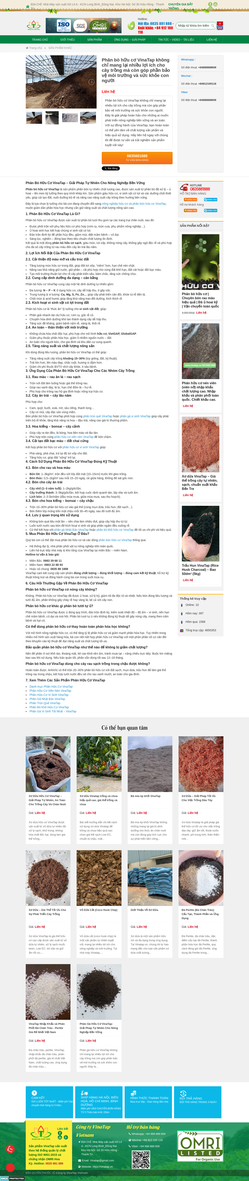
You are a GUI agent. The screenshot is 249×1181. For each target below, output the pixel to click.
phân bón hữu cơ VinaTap (115, 540)
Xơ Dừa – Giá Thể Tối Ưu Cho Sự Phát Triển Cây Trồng (47, 912)
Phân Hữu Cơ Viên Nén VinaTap (50, 690)
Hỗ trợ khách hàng (192, 204)
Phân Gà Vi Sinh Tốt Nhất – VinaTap (53, 711)
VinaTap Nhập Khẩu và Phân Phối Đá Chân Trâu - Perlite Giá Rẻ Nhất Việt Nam (47, 1028)
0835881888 (200, 189)
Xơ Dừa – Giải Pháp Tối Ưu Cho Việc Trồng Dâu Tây (199, 798)
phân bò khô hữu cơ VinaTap (115, 529)
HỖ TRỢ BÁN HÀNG (193, 193)
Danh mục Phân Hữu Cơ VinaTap (51, 686)
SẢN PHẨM (94, 39)
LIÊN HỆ (212, 39)
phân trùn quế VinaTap (97, 416)
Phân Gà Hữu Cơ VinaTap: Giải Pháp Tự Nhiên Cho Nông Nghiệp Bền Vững (99, 1028)
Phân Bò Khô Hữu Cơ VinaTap (49, 707)
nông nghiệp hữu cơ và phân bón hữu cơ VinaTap (134, 203)
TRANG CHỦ (40, 39)
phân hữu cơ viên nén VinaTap (74, 437)
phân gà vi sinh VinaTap (135, 416)
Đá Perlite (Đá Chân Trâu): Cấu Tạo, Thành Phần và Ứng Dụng (200, 914)
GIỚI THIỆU (67, 39)
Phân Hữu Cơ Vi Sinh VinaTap (49, 694)
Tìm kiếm (213, 26)
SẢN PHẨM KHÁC (60, 48)
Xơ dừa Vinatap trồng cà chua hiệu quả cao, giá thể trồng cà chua (99, 800)
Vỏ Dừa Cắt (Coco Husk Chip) (98, 909)
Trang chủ (34, 48)
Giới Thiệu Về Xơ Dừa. (145, 909)
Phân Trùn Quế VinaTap (45, 703)
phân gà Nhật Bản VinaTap (71, 529)
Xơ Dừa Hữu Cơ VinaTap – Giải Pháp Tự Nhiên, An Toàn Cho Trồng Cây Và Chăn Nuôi (47, 800)
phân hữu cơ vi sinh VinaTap (81, 447)
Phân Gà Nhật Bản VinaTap (47, 699)
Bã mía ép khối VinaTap (146, 796)
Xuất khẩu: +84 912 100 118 (155, 29)
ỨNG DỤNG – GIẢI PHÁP (130, 39)
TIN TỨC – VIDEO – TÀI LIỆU (176, 39)
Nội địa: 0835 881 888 (155, 23)
